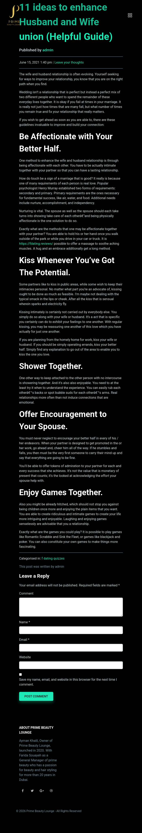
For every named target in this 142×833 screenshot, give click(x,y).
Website (25, 657)
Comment (26, 593)
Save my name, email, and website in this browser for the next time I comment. (68, 682)
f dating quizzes (53, 558)
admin (48, 50)
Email (23, 640)
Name (23, 622)
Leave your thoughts (69, 62)
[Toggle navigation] (130, 15)
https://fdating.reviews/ (36, 244)
